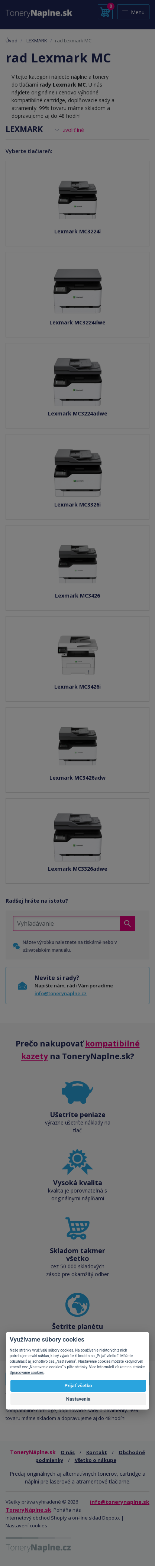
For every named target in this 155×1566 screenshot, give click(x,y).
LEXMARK (36, 40)
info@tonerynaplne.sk (119, 1501)
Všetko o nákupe (95, 1460)
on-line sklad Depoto (95, 1517)
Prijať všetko (78, 1385)
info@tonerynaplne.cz (61, 993)
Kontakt (96, 1452)
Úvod (11, 40)
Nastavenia (78, 1399)
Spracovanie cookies (27, 1373)
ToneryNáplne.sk (28, 1509)
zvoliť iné (73, 129)
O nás (68, 1452)
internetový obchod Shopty (36, 1517)
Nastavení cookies (26, 1525)
